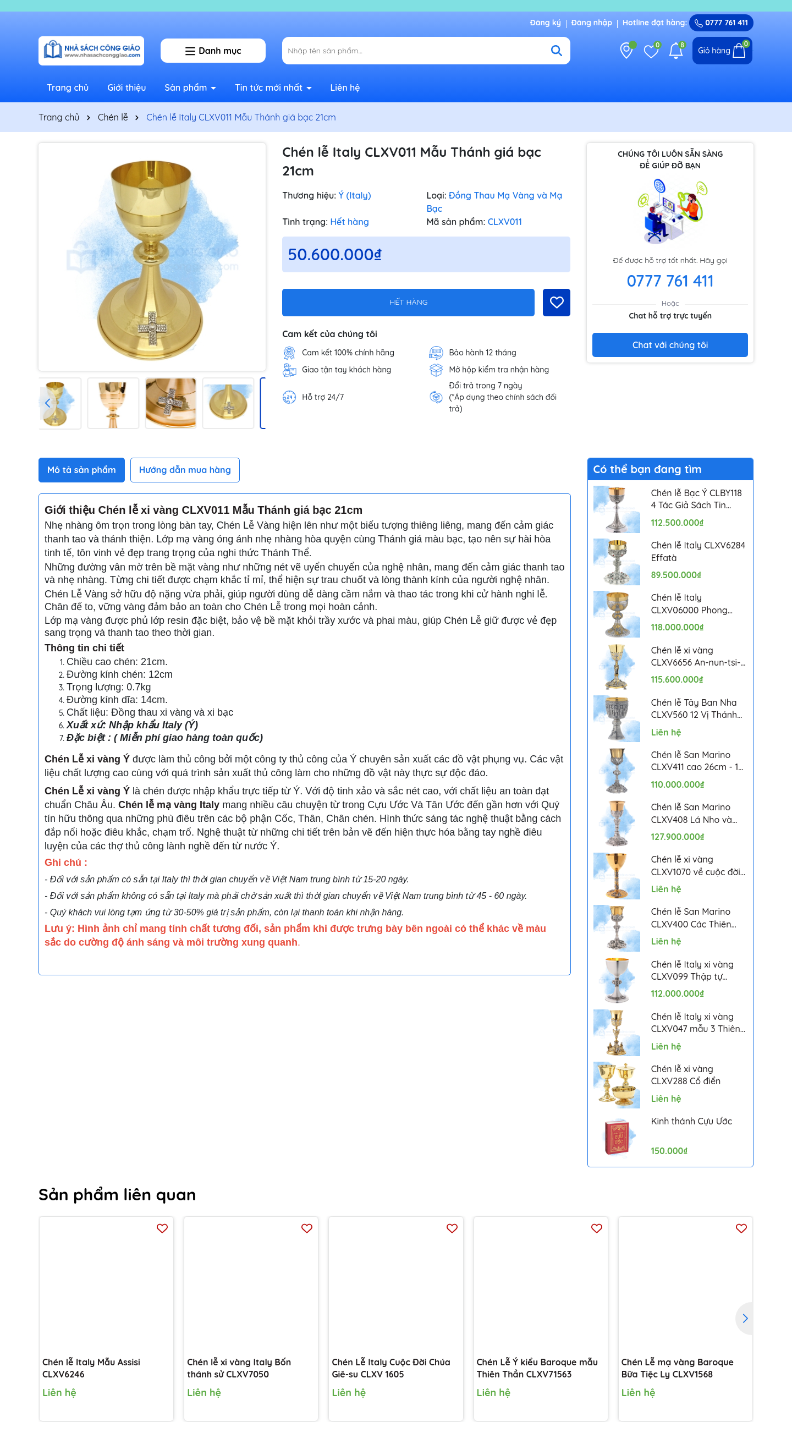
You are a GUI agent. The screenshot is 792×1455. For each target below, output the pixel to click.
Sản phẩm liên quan (117, 1194)
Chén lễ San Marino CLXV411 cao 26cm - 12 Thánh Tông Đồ (697, 761)
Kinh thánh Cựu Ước (691, 1121)
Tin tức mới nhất (270, 87)
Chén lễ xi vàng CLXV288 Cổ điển (686, 1074)
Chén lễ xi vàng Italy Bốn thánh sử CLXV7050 (239, 1368)
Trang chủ (68, 87)
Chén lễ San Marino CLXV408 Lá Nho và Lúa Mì (691, 813)
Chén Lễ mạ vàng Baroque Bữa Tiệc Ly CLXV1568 (678, 1368)
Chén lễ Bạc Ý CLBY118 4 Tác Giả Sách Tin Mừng (696, 499)
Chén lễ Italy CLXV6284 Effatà (698, 551)
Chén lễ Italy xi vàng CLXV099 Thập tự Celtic (692, 971)
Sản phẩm (187, 87)
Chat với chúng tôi (670, 344)
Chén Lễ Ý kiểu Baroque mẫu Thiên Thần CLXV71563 (537, 1368)
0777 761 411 (721, 23)
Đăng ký (545, 23)
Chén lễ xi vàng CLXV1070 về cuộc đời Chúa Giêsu (695, 866)
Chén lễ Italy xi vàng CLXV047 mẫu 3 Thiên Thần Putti (695, 1023)
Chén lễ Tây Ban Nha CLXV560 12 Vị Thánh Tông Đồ (694, 709)
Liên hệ (345, 87)
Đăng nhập (591, 23)
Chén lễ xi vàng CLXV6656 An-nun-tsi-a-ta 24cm (696, 657)
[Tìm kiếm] (557, 51)
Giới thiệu (126, 87)
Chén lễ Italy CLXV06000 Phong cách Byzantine (689, 604)
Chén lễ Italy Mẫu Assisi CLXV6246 (91, 1368)
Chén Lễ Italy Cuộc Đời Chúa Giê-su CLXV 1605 (391, 1368)
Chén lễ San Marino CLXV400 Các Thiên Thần (691, 918)
